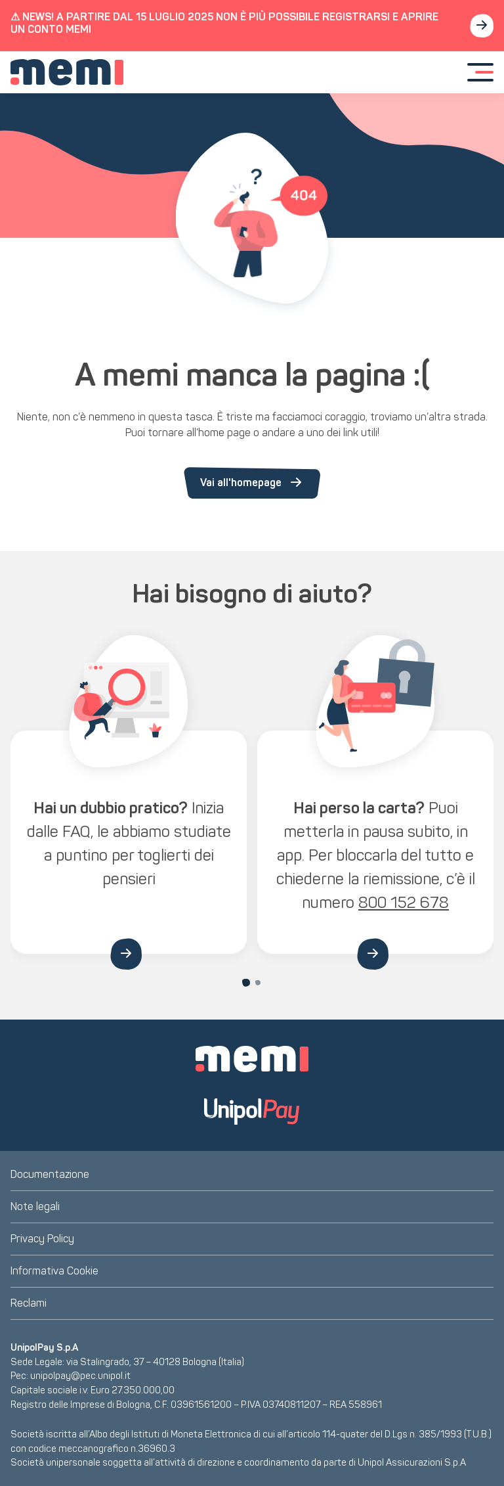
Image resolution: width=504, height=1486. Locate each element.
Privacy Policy (42, 1238)
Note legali (35, 1206)
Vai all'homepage (252, 483)
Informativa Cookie (54, 1271)
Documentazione (49, 1174)
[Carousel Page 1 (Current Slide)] (246, 983)
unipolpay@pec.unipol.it (80, 1376)
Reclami (28, 1303)
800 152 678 (403, 902)
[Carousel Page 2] (258, 982)
